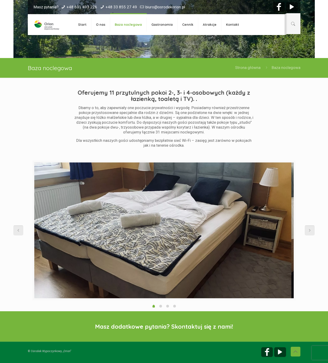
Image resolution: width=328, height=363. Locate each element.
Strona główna (248, 67)
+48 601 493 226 (82, 7)
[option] (162, 230)
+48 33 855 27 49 (121, 7)
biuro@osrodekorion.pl (165, 7)
